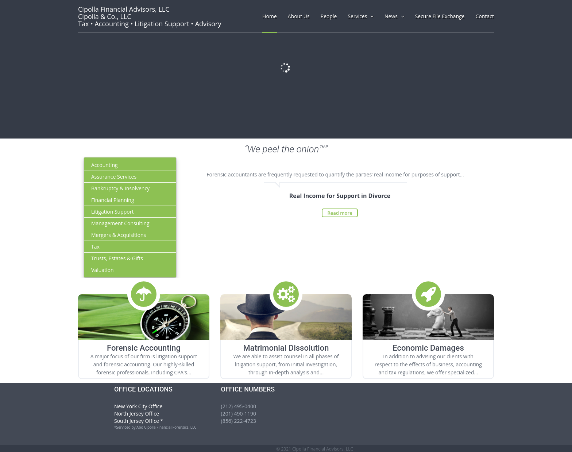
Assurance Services (113, 176)
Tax (95, 246)
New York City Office (138, 406)
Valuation (102, 269)
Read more (339, 213)
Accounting (104, 164)
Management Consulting (120, 223)
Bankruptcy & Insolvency (120, 188)
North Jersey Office (136, 413)
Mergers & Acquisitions (118, 234)
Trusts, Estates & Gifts (117, 258)
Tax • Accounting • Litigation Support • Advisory (149, 16)
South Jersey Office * (138, 420)
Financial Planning (112, 199)
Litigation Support (112, 211)
